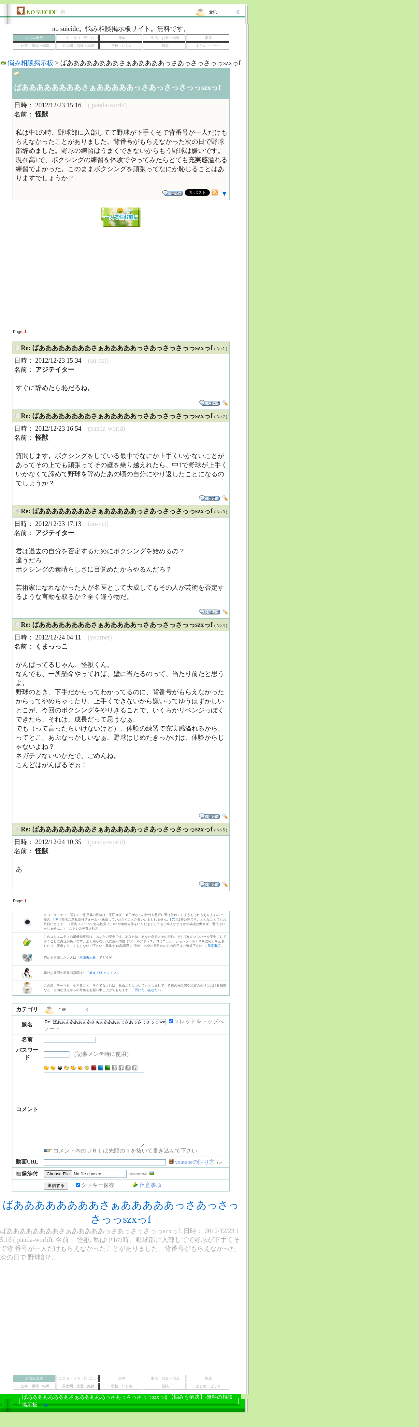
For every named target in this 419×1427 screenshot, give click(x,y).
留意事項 (214, 946)
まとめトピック (208, 45)
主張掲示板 (87, 957)
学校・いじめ (122, 45)
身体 (121, 38)
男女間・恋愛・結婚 (78, 45)
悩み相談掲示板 (30, 62)
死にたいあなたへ (148, 990)
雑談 (165, 45)
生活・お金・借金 (165, 38)
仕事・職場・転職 (35, 45)
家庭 (208, 38)
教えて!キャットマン (104, 973)
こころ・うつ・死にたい (78, 38)
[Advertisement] (121, 274)
